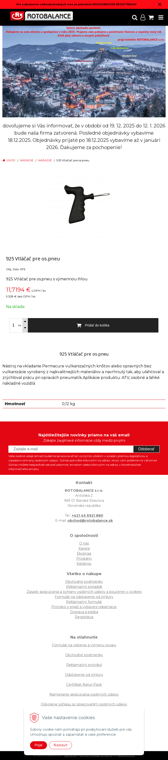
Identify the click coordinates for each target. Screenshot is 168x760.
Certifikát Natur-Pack (84, 684)
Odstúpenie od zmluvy (84, 674)
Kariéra (84, 548)
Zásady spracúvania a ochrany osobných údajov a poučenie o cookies (84, 592)
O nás (84, 543)
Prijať (38, 745)
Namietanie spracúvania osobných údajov (84, 694)
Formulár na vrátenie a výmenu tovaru (84, 645)
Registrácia (84, 617)
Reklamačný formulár (84, 602)
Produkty (84, 558)
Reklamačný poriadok (84, 586)
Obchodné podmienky (84, 581)
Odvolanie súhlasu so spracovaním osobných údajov (84, 704)
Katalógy (84, 563)
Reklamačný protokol (84, 665)
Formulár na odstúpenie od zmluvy (84, 597)
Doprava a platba (84, 612)
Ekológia (84, 553)
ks (19, 325)
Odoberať (146, 449)
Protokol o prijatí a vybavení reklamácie (84, 607)
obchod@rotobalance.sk (90, 520)
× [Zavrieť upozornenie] (160, 4)
